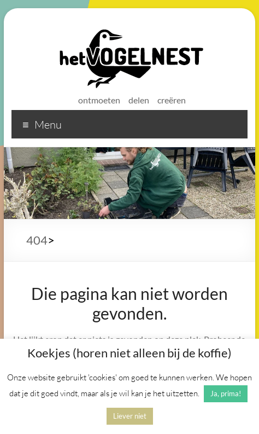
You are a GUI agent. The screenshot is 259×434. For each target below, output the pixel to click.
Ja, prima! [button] (225, 393)
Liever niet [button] (129, 416)
